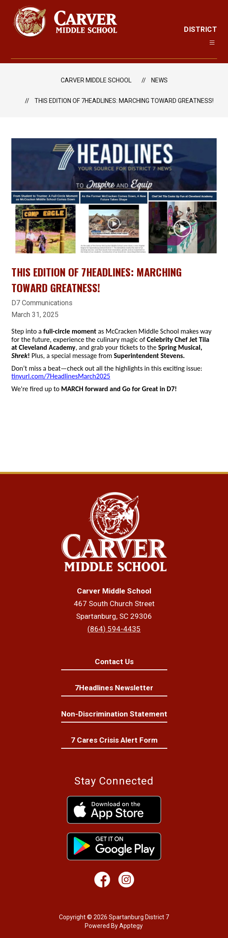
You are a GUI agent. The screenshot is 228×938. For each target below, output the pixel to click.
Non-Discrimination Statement (114, 713)
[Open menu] (212, 43)
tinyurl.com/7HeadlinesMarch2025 (60, 376)
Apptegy (131, 925)
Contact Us (114, 661)
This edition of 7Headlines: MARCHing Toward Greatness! (124, 100)
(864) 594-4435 (114, 628)
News (159, 80)
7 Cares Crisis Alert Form (114, 740)
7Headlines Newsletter (114, 687)
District (200, 29)
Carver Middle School (96, 80)
